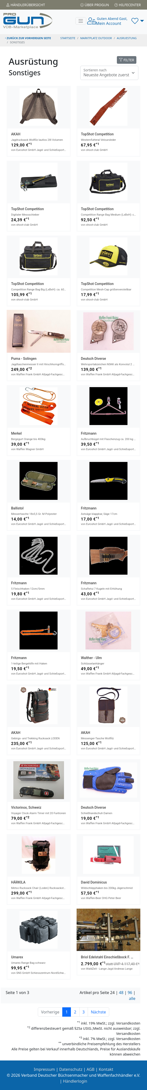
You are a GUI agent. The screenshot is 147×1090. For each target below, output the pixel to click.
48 (121, 992)
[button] (137, 21)
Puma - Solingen (24, 359)
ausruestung (127, 38)
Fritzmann (89, 433)
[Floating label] (109, 73)
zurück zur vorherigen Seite (28, 38)
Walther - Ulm (91, 658)
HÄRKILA (18, 882)
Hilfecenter (127, 4)
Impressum (44, 1069)
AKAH (15, 134)
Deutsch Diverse (93, 359)
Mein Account (111, 21)
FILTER (126, 60)
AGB (91, 1069)
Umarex (17, 957)
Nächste (98, 1012)
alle (132, 998)
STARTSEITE (67, 38)
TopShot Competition (97, 134)
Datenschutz (71, 1069)
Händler (25, 4)
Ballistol (17, 508)
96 (130, 992)
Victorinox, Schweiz (26, 807)
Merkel (16, 433)
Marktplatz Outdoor (96, 38)
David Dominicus (94, 882)
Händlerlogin (75, 1081)
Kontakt (106, 1069)
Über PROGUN (94, 4)
